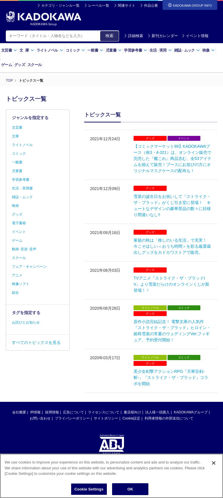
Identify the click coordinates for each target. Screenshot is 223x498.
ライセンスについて (103, 412)
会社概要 (19, 412)
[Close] (213, 466)
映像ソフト (20, 284)
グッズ (19, 65)
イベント (19, 232)
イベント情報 (195, 36)
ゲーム (6, 65)
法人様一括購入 (157, 412)
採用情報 (52, 412)
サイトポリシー (106, 418)
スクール (34, 65)
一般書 (95, 50)
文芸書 (9, 50)
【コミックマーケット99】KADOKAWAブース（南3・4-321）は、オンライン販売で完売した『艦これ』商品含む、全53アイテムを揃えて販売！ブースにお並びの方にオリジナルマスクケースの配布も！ (172, 158)
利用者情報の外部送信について (169, 418)
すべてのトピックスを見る (36, 342)
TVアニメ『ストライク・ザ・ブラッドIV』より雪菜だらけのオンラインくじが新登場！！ (171, 284)
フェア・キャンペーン (29, 266)
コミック (75, 50)
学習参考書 (135, 50)
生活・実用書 (22, 188)
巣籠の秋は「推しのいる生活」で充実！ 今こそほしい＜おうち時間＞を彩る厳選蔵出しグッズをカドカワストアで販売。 (172, 246)
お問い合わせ (40, 418)
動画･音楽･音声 (24, 249)
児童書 (114, 50)
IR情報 (35, 412)
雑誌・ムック (22, 197)
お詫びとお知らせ (26, 322)
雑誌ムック (187, 50)
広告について (73, 412)
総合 (15, 293)
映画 (15, 206)
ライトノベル (50, 50)
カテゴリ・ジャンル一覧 (60, 5)
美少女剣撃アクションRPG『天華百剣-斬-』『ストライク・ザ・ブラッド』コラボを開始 (171, 377)
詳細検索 (133, 36)
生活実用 (161, 50)
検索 (109, 35)
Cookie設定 (131, 418)
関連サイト (126, 5)
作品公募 (151, 5)
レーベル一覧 (98, 5)
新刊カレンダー (163, 36)
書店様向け (132, 412)
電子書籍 (19, 223)
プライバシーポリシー (72, 418)
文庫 (15, 136)
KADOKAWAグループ (191, 412)
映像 (208, 50)
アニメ (17, 275)
